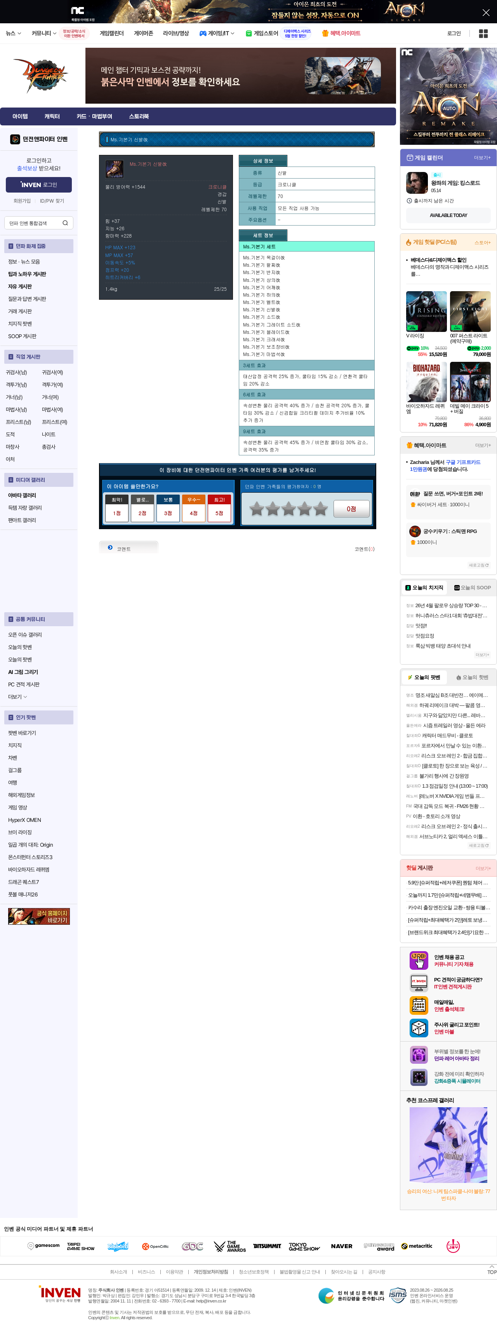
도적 (10, 434)
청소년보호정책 (254, 1272)
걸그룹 (14, 770)
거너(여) (50, 397)
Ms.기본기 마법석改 (264, 354)
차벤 (12, 758)
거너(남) (14, 397)
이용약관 (174, 1272)
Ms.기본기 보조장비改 (266, 346)
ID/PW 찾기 (52, 201)
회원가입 (22, 201)
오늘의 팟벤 (19, 659)
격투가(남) (16, 385)
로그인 (454, 33)
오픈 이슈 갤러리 (25, 635)
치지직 (14, 745)
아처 (10, 459)
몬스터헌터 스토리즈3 (30, 857)
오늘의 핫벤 (19, 647)
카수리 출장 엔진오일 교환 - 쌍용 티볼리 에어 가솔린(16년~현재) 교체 (449, 907)
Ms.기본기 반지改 (261, 272)
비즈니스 (146, 1272)
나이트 (48, 434)
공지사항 (376, 1272)
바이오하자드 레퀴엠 (28, 870)
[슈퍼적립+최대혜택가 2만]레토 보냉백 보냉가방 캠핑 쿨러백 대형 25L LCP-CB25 (449, 920)
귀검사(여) (52, 372)
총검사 (48, 447)
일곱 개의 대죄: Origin (30, 845)
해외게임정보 (21, 795)
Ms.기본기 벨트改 (261, 302)
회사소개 (118, 1272)
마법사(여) (52, 409)
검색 (65, 223)
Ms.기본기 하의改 (261, 294)
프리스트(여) (55, 422)
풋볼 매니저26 (23, 894)
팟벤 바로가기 (22, 733)
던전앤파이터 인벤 (45, 139)
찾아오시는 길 (344, 1272)
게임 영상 (17, 807)
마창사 (12, 447)
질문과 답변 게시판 (27, 299)
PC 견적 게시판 (23, 684)
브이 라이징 (19, 832)
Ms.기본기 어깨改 (261, 287)
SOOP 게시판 (22, 336)
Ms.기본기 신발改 (261, 309)
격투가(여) (52, 385)
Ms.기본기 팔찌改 (261, 264)
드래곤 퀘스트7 (23, 882)
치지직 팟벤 (19, 324)
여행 (12, 783)
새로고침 (477, 565)
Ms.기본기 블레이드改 (266, 331)
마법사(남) (16, 409)
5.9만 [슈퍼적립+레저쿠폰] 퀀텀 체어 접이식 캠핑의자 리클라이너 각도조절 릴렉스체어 (449, 883)
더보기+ (482, 157)
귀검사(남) (16, 372)
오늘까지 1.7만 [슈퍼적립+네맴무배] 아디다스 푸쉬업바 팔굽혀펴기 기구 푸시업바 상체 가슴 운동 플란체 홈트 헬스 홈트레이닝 (449, 895)
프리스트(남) (18, 422)
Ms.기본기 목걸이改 (264, 257)
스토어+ (482, 242)
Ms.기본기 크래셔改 (264, 339)
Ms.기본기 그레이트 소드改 (272, 324)
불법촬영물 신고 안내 (300, 1272)
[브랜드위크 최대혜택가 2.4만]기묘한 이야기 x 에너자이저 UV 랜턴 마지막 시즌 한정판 (449, 932)
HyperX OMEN (24, 820)
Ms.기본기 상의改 (261, 279)
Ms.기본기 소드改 (261, 316)
